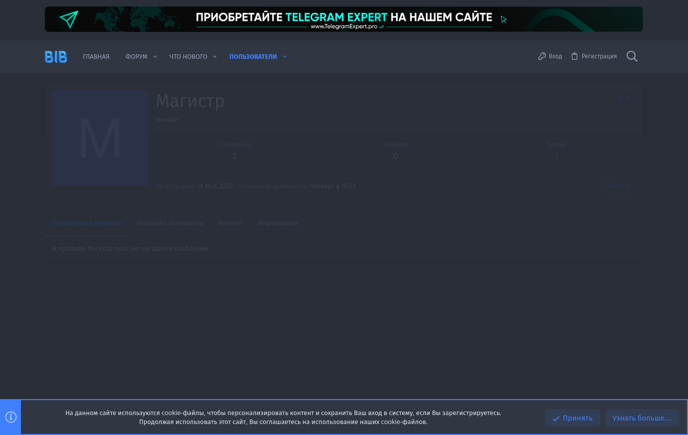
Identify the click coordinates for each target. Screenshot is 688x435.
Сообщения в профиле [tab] (87, 223)
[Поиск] (632, 57)
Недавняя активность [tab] (170, 223)
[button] (155, 56)
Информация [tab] (278, 223)
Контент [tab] (230, 223)
